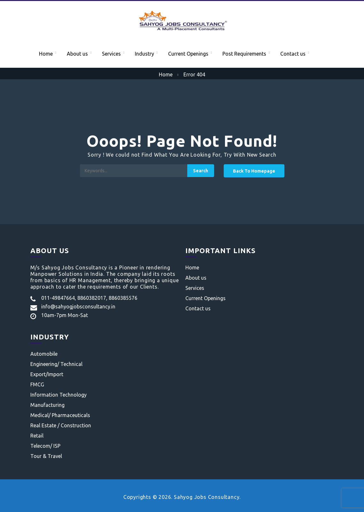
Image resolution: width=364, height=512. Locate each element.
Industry (144, 54)
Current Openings (188, 54)
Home (46, 54)
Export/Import (46, 374)
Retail (36, 435)
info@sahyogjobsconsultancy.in (78, 306)
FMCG (37, 384)
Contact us (293, 54)
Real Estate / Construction (60, 425)
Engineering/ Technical (56, 364)
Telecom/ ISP (45, 446)
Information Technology (58, 395)
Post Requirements (244, 54)
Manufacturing (47, 405)
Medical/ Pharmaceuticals (60, 415)
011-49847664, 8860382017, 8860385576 (89, 298)
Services (111, 54)
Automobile (44, 354)
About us (77, 54)
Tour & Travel (46, 456)
